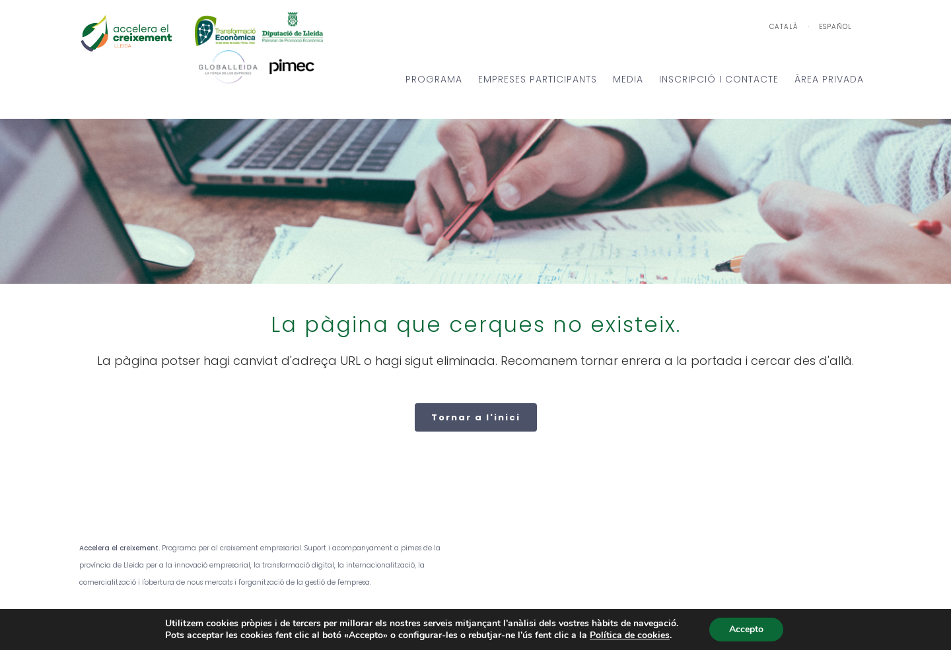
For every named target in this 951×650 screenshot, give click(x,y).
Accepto (746, 629)
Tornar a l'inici (475, 417)
